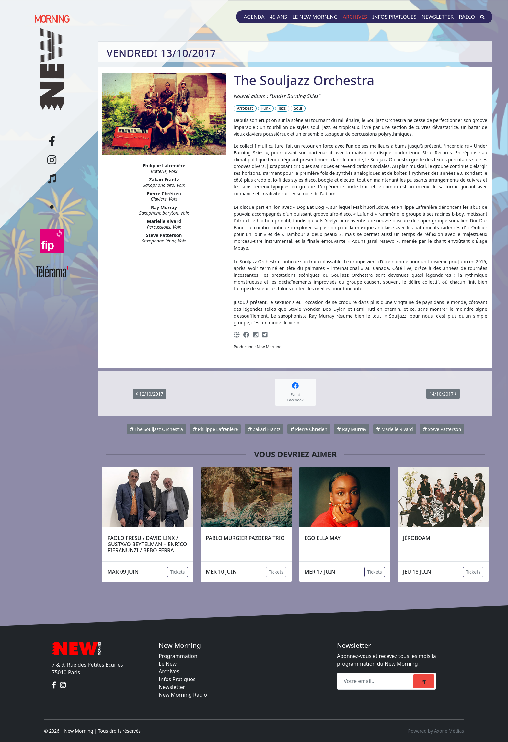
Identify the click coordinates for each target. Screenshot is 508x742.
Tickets (177, 572)
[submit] (423, 681)
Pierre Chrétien (309, 429)
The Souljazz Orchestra (156, 429)
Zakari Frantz (264, 429)
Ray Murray (351, 429)
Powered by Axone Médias (436, 731)
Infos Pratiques (177, 679)
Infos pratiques (394, 16)
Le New (168, 663)
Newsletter (437, 16)
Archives (355, 16)
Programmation (178, 655)
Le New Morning (315, 16)
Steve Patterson (442, 429)
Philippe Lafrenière (215, 429)
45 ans (278, 16)
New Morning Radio (183, 694)
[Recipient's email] (376, 681)
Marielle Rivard (394, 429)
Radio (467, 16)
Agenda (254, 16)
